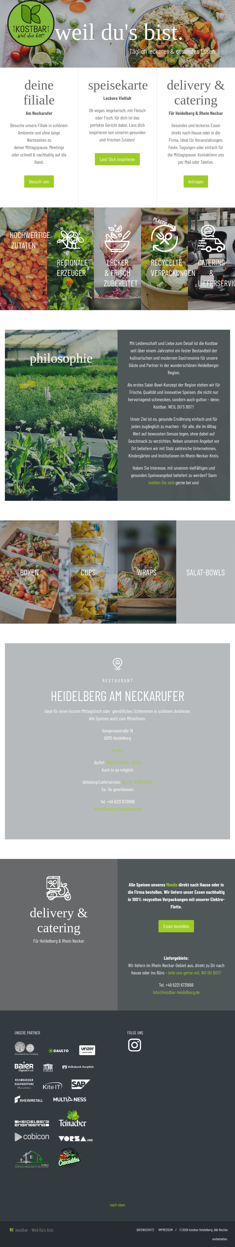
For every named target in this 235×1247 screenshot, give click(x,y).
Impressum (166, 1229)
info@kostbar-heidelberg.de (117, 809)
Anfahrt (117, 750)
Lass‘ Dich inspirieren (117, 159)
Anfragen (195, 181)
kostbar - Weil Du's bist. (32, 1230)
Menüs (172, 884)
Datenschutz (145, 1229)
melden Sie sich (161, 482)
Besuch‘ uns (39, 181)
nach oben (117, 1204)
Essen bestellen (176, 926)
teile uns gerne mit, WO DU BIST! (195, 972)
